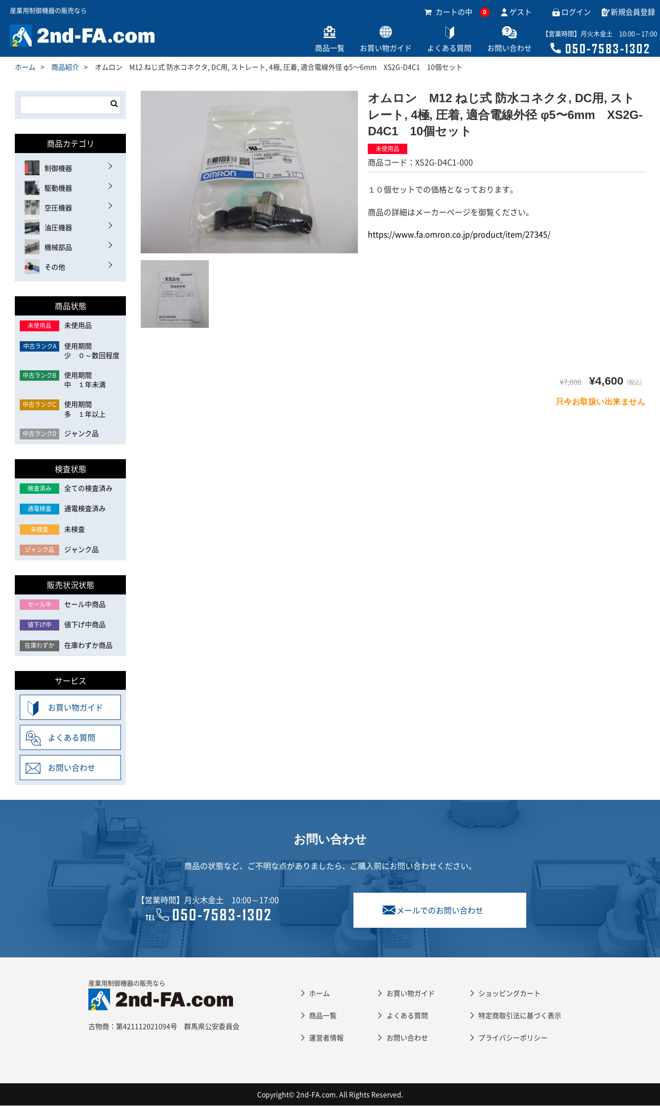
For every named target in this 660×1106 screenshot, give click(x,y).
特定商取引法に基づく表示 (519, 1015)
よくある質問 (439, 48)
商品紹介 (65, 67)
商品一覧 (310, 48)
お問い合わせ (503, 48)
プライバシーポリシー (512, 1038)
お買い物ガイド (371, 48)
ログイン (576, 12)
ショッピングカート (509, 993)
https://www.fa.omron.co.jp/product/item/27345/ (459, 234)
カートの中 (457, 12)
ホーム (25, 67)
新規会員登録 (633, 12)
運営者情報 (326, 1038)
